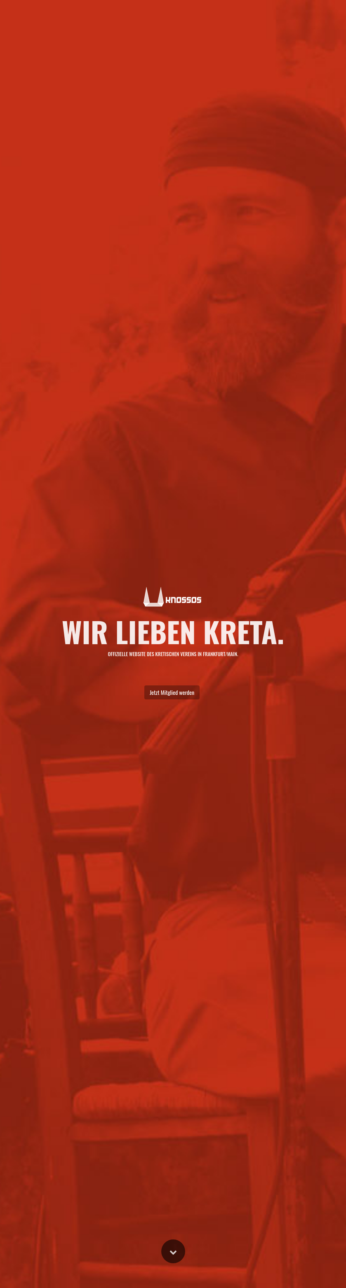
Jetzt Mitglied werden (172, 692)
